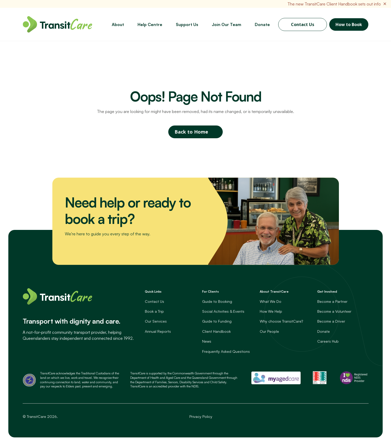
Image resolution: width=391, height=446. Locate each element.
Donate (323, 331)
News (206, 341)
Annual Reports (158, 331)
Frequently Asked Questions (226, 351)
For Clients (210, 292)
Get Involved (327, 292)
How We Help (271, 311)
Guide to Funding (217, 321)
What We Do (270, 301)
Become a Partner (332, 301)
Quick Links (153, 292)
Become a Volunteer (334, 311)
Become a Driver (331, 321)
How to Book (349, 24)
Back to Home (191, 132)
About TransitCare (274, 292)
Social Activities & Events (223, 311)
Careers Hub (328, 341)
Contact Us (302, 24)
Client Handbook (216, 331)
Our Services (156, 321)
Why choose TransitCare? (281, 321)
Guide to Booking (217, 301)
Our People (269, 331)
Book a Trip (154, 311)
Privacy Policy (200, 416)
